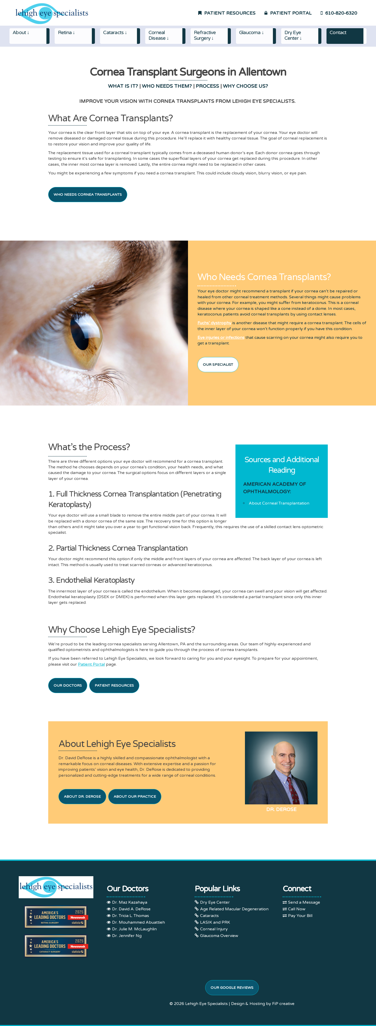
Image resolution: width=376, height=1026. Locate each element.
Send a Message (304, 902)
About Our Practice (135, 796)
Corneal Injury (214, 929)
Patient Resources (114, 685)
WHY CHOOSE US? (245, 86)
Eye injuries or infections (220, 337)
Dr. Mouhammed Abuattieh (138, 922)
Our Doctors (68, 685)
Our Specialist (218, 364)
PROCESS (207, 86)
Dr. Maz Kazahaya (129, 902)
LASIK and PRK (215, 922)
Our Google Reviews (232, 987)
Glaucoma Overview (219, 935)
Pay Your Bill (300, 915)
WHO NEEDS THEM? (167, 86)
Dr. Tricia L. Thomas (130, 915)
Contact (338, 32)
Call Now (296, 909)
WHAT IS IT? (123, 86)
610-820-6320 (339, 13)
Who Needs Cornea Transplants (88, 194)
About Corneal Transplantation (279, 503)
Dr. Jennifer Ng (127, 935)
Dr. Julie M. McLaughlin (134, 929)
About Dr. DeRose (82, 796)
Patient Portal (91, 664)
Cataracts (209, 915)
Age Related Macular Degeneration (234, 909)
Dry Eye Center (215, 902)
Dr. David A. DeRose (131, 909)
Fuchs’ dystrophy (214, 322)
